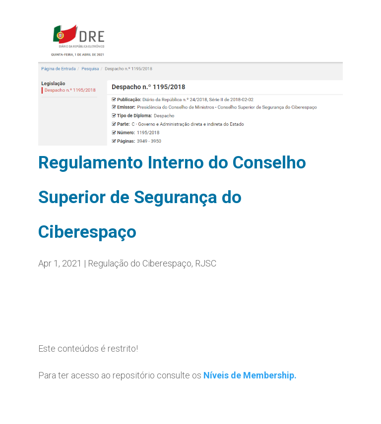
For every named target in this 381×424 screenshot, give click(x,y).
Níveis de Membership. (250, 375)
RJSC (205, 263)
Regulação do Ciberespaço (139, 263)
